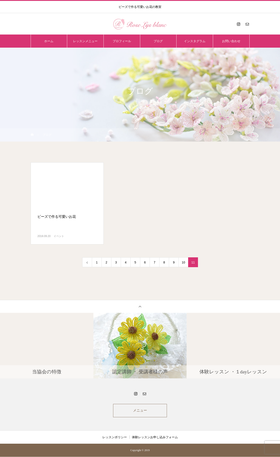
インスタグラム (194, 41)
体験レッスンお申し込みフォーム (155, 437)
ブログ (158, 41)
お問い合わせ (231, 41)
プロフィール (122, 41)
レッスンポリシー (114, 437)
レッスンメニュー (85, 41)
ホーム (48, 41)
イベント (59, 236)
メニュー (140, 410)
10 (183, 262)
